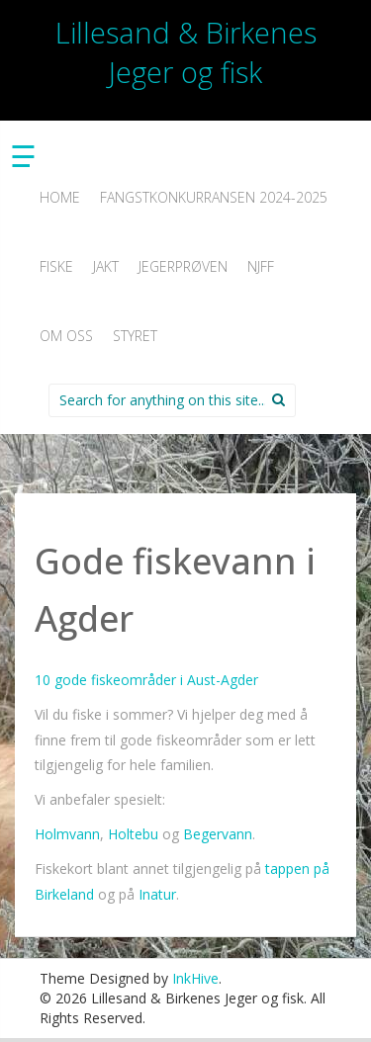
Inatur (155, 894)
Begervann (217, 834)
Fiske (56, 266)
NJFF (260, 266)
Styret (135, 335)
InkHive (195, 978)
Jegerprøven (183, 266)
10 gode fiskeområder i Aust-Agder (146, 679)
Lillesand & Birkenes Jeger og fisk (186, 52)
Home (60, 197)
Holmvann (67, 834)
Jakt (106, 266)
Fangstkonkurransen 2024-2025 (213, 197)
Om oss (66, 335)
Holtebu (133, 834)
